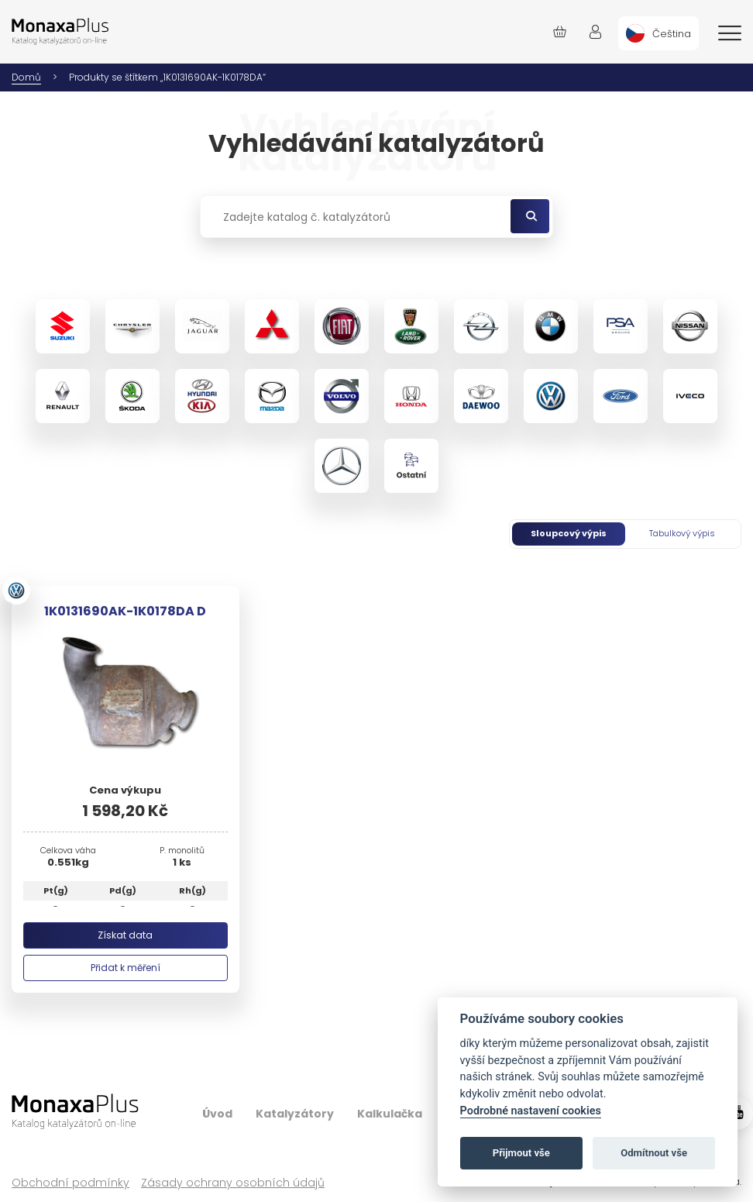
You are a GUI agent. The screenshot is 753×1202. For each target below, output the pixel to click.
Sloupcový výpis (569, 533)
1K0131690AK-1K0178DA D (125, 611)
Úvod (217, 1113)
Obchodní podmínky (70, 1183)
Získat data (125, 935)
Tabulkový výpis (682, 533)
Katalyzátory (295, 1113)
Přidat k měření (125, 967)
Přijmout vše (521, 1153)
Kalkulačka (389, 1113)
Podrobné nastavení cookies (530, 1111)
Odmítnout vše (654, 1153)
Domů (26, 77)
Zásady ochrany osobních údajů (233, 1183)
